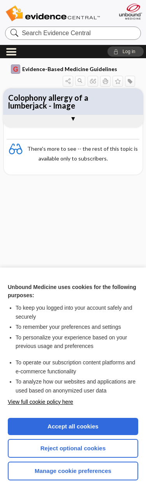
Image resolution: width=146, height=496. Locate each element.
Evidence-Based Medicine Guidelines (64, 69)
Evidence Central (52, 13)
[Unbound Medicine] (130, 11)
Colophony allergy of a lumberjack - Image (48, 101)
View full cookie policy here (40, 402)
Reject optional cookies (73, 448)
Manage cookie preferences (73, 470)
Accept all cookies (73, 426)
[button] (125, 51)
